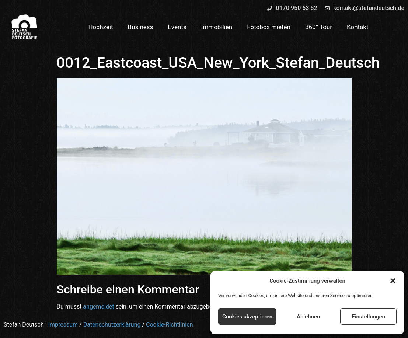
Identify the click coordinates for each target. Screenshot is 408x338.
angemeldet (98, 306)
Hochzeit (100, 27)
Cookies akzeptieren (247, 316)
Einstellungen (368, 316)
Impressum (63, 324)
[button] (393, 281)
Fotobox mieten (268, 27)
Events (177, 27)
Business (140, 27)
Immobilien (217, 27)
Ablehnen (308, 316)
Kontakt (358, 27)
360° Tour (318, 27)
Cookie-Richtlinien (169, 324)
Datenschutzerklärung (112, 324)
